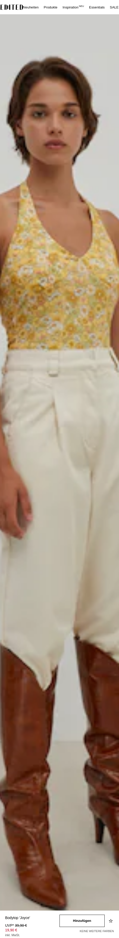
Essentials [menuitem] (97, 7)
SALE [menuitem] (114, 7)
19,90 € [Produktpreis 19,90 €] (11, 930)
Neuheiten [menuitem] (31, 7)
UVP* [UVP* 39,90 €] (16, 925)
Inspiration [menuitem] (73, 7)
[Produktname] (32, 918)
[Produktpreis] (32, 931)
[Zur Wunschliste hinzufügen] (111, 921)
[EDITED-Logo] (12, 7)
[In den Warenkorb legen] (82, 921)
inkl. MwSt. (12, 935)
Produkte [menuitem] (50, 7)
